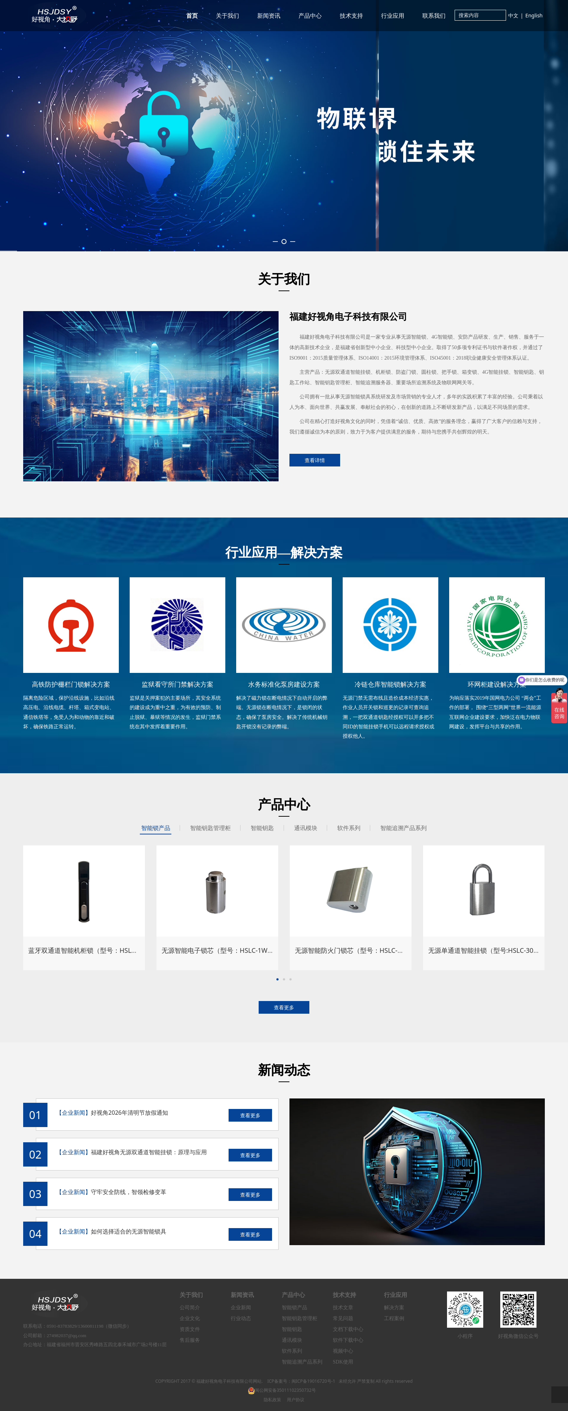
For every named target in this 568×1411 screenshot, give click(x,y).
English (534, 15)
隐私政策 (272, 1400)
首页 (192, 16)
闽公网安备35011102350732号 (282, 1390)
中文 (513, 15)
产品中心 (310, 16)
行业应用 (392, 16)
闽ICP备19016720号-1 (313, 1381)
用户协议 (295, 1400)
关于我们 (227, 16)
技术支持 (351, 16)
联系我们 (434, 16)
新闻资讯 (268, 16)
